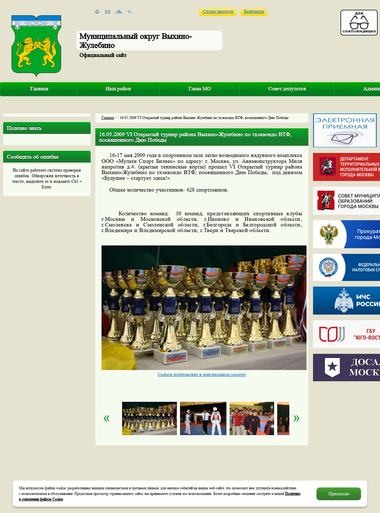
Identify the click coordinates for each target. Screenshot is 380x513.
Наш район (118, 89)
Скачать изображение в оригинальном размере (202, 374)
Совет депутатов (287, 89)
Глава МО (199, 89)
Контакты (254, 11)
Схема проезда (218, 11)
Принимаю (339, 493)
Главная (39, 89)
